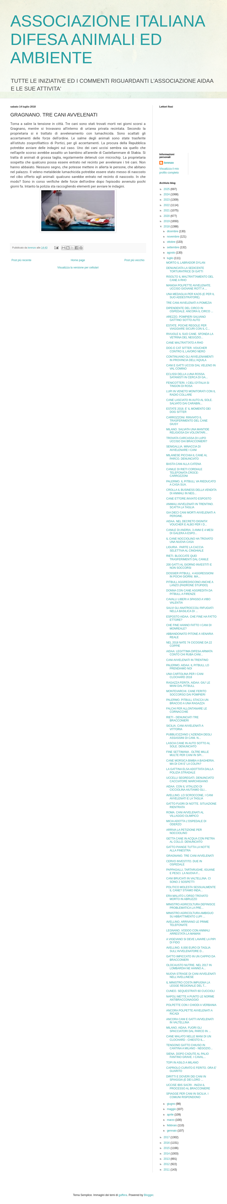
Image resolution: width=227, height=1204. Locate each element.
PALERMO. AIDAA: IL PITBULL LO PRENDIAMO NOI (187, 667)
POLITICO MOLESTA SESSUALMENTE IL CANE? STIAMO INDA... (191, 889)
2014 (167, 1153)
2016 (167, 1142)
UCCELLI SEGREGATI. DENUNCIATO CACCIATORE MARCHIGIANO (190, 779)
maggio (172, 1109)
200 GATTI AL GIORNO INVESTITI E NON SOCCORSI (189, 566)
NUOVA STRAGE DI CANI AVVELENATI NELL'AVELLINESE (191, 975)
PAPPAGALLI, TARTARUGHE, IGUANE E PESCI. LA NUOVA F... (190, 871)
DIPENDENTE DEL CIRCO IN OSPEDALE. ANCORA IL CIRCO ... (189, 310)
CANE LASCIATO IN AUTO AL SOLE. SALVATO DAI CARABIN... (189, 401)
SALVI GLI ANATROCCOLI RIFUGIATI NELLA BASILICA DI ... (189, 609)
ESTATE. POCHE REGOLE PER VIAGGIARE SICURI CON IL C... (188, 327)
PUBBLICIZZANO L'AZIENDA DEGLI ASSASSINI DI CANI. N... (189, 736)
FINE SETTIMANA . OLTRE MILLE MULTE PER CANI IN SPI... (187, 753)
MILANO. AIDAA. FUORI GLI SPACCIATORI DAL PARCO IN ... (188, 1029)
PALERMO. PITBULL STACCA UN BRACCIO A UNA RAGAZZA (187, 701)
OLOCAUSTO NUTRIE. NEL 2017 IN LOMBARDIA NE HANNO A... (189, 967)
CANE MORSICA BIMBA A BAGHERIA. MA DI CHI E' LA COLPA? (190, 762)
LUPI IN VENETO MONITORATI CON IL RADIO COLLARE (191, 393)
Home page (78, 260)
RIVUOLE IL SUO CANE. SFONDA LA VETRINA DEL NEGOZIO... (189, 335)
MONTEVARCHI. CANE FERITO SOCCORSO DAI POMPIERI (186, 693)
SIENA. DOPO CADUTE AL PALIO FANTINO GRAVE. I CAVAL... (187, 1055)
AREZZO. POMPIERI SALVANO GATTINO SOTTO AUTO (186, 318)
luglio (170, 258)
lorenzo (169, 162)
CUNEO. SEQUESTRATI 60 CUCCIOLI (190, 991)
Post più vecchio (134, 260)
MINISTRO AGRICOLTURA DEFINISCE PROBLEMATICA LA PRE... (190, 906)
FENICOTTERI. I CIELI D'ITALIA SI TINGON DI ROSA (187, 384)
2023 (167, 199)
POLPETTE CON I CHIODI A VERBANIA (191, 1005)
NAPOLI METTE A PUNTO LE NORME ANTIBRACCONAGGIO (190, 998)
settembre (173, 247)
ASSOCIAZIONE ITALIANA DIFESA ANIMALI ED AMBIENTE (107, 39)
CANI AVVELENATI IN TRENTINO (187, 660)
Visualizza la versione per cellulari (78, 267)
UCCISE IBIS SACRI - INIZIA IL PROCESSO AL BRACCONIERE (188, 1086)
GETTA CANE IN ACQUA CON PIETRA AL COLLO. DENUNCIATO (190, 840)
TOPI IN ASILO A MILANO (182, 1062)
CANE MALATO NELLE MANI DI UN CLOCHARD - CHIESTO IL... (188, 1038)
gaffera (123, 1195)
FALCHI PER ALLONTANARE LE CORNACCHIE (186, 710)
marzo (171, 1119)
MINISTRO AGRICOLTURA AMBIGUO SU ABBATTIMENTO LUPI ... (189, 914)
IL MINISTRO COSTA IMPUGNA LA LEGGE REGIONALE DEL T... (188, 984)
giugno (171, 1103)
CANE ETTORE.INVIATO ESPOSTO (188, 498)
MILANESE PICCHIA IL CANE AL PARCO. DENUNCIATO (186, 457)
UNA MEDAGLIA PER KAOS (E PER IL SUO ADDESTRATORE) (190, 296)
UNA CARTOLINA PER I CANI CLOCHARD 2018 (184, 675)
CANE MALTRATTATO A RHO (184, 342)
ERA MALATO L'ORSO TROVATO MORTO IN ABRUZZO (187, 897)
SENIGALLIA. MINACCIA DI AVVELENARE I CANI (183, 448)
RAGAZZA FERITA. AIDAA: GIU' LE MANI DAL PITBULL (188, 684)
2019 (167, 221)
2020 (167, 216)
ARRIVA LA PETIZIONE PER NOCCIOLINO (184, 831)
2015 (167, 1148)
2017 (167, 1137)
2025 (167, 189)
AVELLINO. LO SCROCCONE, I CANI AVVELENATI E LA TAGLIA (189, 797)
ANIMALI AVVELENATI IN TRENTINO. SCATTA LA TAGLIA (189, 506)
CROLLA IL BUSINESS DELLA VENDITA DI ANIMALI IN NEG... (191, 491)
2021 (167, 210)
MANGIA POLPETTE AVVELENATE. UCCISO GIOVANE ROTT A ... (188, 287)
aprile (170, 1114)
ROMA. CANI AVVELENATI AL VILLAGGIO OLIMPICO (185, 814)
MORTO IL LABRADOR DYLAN (185, 262)
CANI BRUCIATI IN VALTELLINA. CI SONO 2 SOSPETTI (188, 880)
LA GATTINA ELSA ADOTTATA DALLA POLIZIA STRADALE (189, 771)
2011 (167, 1169)
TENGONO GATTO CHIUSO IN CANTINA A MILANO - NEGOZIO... (189, 1047)
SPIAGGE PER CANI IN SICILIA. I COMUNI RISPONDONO (187, 1095)
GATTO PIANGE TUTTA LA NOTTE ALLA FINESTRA (188, 848)
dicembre (173, 231)
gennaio (172, 1130)
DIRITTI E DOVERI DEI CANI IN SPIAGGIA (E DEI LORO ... (186, 1078)
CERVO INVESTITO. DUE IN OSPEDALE (184, 863)
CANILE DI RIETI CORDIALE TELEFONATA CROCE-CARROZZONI (184, 473)
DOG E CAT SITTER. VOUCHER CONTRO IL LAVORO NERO (186, 349)
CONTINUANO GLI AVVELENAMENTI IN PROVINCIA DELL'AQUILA (189, 358)
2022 (167, 205)
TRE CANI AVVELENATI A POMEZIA (189, 302)
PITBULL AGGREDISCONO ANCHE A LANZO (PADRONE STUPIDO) (189, 583)
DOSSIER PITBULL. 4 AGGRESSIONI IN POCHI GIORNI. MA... (189, 575)
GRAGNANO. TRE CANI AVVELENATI (190, 855)
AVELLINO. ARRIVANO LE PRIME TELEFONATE (187, 923)
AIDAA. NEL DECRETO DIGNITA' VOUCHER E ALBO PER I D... (187, 523)
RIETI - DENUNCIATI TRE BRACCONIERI (182, 719)
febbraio (172, 1125)
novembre (173, 236)
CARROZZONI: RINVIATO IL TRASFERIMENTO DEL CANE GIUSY (187, 421)
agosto (171, 252)
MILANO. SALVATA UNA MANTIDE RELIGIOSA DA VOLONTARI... (187, 431)
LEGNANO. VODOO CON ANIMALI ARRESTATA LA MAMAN (188, 932)
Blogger (148, 1195)
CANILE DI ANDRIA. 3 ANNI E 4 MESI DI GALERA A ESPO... (189, 531)
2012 (167, 1164)
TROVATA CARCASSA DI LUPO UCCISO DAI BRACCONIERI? (186, 439)
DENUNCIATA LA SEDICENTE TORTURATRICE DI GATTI (185, 269)
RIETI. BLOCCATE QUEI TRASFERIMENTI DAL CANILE (187, 557)
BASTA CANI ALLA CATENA (183, 464)
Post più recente (21, 260)
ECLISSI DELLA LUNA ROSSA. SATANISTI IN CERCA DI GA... (187, 376)
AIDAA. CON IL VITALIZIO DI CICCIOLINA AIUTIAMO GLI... (186, 788)
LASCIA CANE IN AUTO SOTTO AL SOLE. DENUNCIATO (188, 745)
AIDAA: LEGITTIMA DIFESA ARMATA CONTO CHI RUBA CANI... (189, 653)
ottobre (171, 241)
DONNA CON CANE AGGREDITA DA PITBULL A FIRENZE (189, 592)
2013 (167, 1158)
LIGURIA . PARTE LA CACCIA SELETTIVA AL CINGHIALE (185, 549)
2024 (167, 194)
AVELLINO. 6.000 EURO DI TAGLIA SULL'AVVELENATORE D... (188, 949)
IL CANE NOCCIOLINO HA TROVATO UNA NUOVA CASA (189, 540)
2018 (167, 226)
